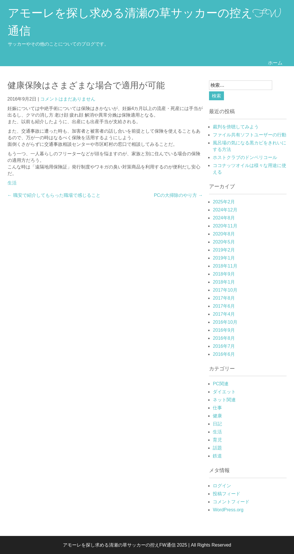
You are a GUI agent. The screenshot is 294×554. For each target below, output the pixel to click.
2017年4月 (224, 314)
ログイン (222, 485)
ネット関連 (224, 399)
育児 (217, 439)
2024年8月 (224, 217)
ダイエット (224, 391)
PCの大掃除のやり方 (178, 195)
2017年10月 (225, 290)
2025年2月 (224, 201)
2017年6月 (224, 306)
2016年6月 (224, 354)
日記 (217, 423)
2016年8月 (224, 338)
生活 (12, 182)
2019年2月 (224, 249)
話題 (217, 447)
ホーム (275, 63)
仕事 (217, 407)
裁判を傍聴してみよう (236, 126)
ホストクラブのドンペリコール (245, 157)
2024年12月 (225, 209)
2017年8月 (224, 298)
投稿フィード (226, 493)
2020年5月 (224, 241)
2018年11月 (225, 266)
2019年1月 (224, 258)
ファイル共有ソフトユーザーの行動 (249, 134)
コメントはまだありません (67, 99)
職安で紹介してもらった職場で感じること (53, 195)
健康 (217, 415)
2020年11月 (225, 225)
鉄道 (217, 455)
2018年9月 (224, 274)
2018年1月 (224, 282)
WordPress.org (228, 509)
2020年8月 (224, 233)
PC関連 (220, 383)
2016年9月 (224, 330)
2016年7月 (224, 346)
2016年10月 (225, 322)
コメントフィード (231, 501)
